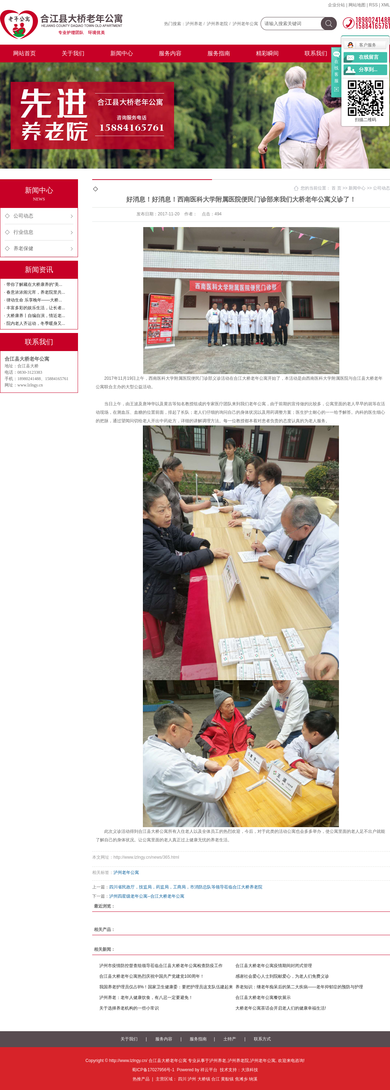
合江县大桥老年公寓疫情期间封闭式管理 (273, 965)
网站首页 (24, 53)
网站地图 (357, 4)
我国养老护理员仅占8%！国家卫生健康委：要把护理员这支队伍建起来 (166, 986)
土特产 (229, 1039)
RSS (373, 4)
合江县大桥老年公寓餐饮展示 (263, 997)
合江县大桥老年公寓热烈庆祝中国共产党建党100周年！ (151, 976)
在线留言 (369, 57)
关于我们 (73, 53)
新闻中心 (121, 53)
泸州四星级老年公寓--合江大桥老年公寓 (146, 896)
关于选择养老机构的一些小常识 (129, 1008)
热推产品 (141, 1079)
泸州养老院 (217, 23)
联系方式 (262, 1039)
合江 (215, 1079)
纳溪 (253, 1079)
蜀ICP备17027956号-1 (153, 1069)
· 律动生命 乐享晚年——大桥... (33, 300)
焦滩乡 (241, 1079)
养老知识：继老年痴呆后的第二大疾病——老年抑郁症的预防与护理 (299, 986)
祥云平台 (208, 1069)
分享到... (368, 69)
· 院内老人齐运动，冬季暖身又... (34, 323)
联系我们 (316, 53)
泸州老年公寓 (245, 23)
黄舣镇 (227, 1079)
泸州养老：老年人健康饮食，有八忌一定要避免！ (146, 997)
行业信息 (23, 232)
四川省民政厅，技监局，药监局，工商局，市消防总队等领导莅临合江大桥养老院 (185, 887)
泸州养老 (193, 23)
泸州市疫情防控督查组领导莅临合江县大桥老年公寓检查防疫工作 (161, 965)
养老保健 (23, 248)
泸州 (192, 1079)
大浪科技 (249, 1069)
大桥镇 (203, 1079)
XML (385, 4)
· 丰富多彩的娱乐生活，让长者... (34, 307)
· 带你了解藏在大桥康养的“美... (33, 284)
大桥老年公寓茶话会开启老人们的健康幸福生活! (280, 1008)
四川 (182, 1079)
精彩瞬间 (267, 53)
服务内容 (170, 53)
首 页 (336, 188)
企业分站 (336, 4)
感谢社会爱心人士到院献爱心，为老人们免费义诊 (282, 976)
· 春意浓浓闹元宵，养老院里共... (34, 292)
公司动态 (23, 216)
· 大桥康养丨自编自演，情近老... (34, 315)
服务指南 (218, 53)
